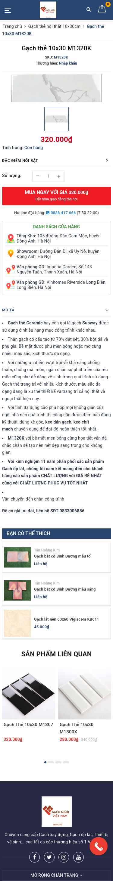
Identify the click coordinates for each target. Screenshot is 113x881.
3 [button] (58, 762)
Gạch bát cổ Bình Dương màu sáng (65, 589)
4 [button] (66, 762)
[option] (56, 88)
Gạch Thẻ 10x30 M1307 (28, 724)
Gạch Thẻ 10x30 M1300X (76, 728)
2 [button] (51, 762)
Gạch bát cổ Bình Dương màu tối (63, 556)
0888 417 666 (61, 212)
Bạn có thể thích (28, 533)
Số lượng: (11, 175)
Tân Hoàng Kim (47, 550)
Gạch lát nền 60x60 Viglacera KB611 (66, 619)
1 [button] (45, 762)
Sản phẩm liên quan (56, 654)
